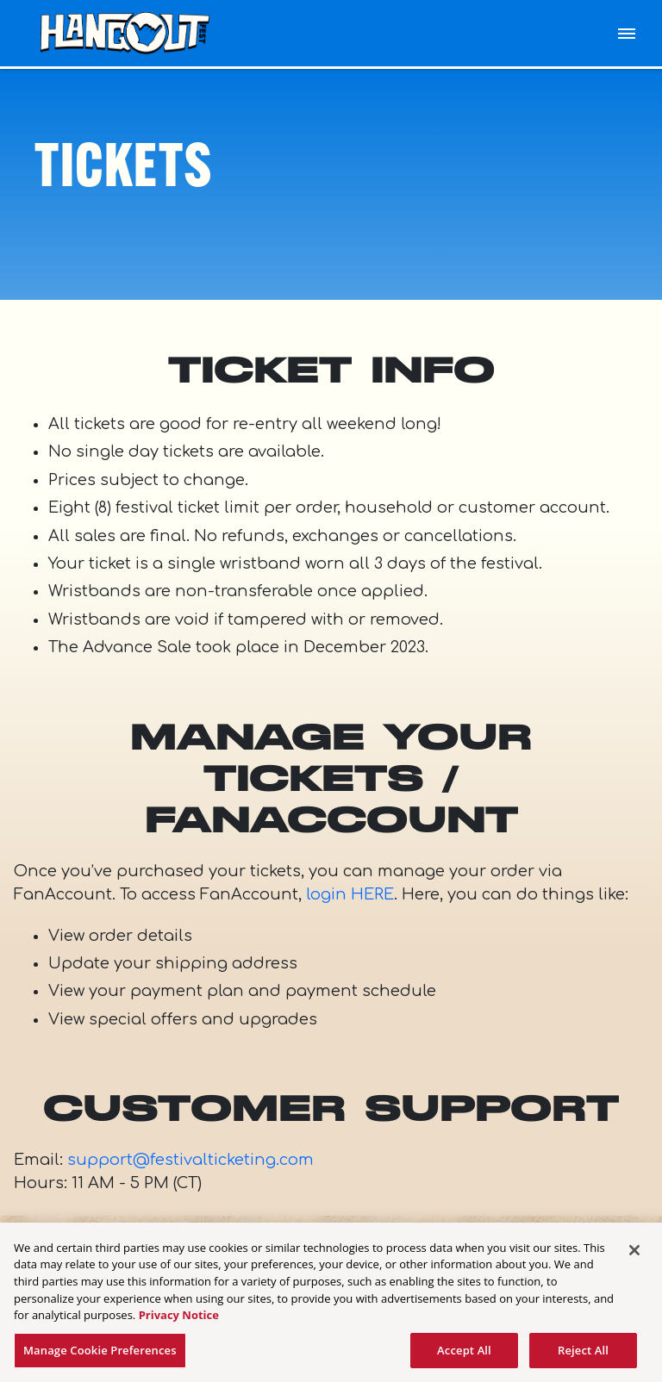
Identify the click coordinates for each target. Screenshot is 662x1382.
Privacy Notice (179, 1320)
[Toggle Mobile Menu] (626, 33)
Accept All (464, 1355)
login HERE (350, 894)
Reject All (583, 1355)
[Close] (634, 1255)
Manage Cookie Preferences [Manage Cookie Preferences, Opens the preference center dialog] (100, 1355)
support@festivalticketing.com (190, 1159)
